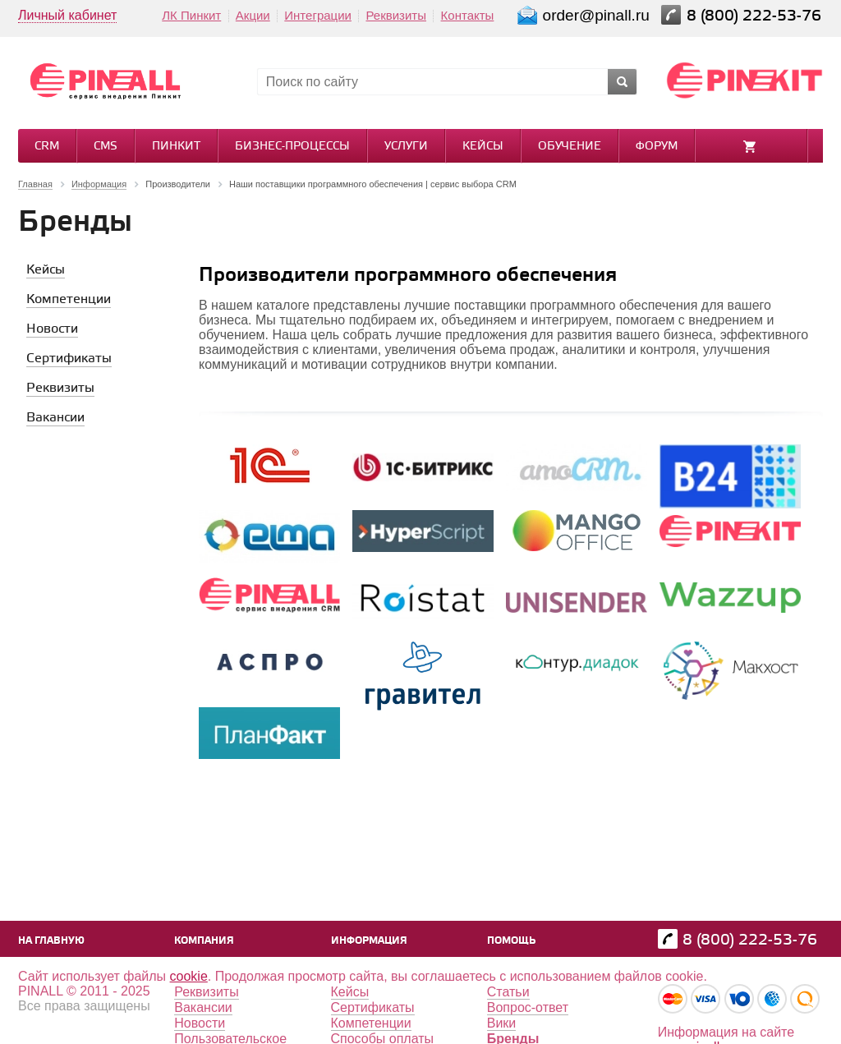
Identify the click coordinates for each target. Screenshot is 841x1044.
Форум (657, 147)
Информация (369, 941)
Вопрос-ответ (527, 1007)
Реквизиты (395, 15)
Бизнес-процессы (292, 147)
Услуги (406, 147)
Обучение (569, 147)
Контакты (467, 15)
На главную (51, 941)
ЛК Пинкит (191, 15)
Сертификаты (373, 1007)
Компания (204, 941)
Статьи (508, 992)
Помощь (511, 941)
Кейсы (482, 147)
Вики (502, 1023)
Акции (253, 15)
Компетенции (371, 1023)
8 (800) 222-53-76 (756, 16)
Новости (199, 1023)
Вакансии (203, 1007)
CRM (46, 147)
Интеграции (318, 15)
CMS (105, 147)
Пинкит (176, 147)
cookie (189, 976)
